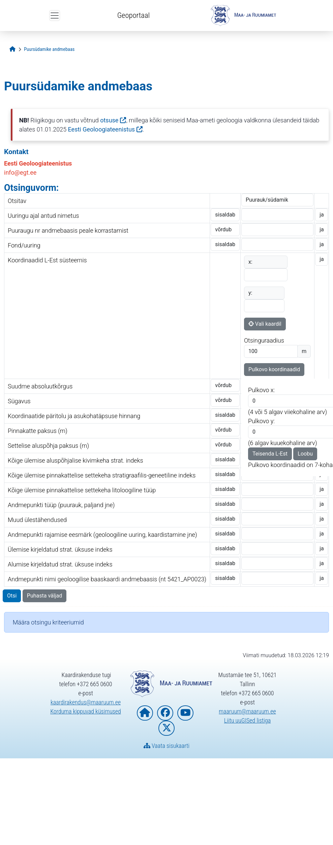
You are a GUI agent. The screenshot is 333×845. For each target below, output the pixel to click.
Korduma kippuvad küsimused (85, 711)
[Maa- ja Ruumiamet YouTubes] (185, 713)
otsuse (109, 120)
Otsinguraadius (264, 340)
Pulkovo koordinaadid (274, 369)
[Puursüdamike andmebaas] (49, 49)
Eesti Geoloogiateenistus (101, 129)
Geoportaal (133, 15)
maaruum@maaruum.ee (247, 711)
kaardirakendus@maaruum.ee (86, 702)
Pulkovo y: (261, 421)
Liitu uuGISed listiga (247, 720)
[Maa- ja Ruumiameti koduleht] (145, 713)
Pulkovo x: (261, 390)
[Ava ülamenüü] (54, 15)
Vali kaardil (264, 324)
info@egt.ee (20, 172)
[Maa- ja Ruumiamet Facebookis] (165, 713)
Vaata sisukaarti (166, 745)
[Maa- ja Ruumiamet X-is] (166, 728)
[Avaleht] (12, 49)
